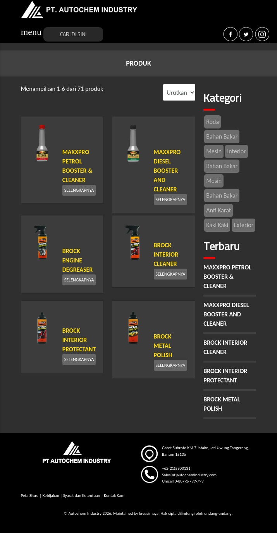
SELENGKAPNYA (79, 190)
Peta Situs (30, 495)
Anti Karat (218, 210)
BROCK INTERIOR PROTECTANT (79, 340)
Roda (212, 121)
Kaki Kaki (217, 225)
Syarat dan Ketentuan (81, 495)
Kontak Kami (114, 495)
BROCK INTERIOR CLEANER (166, 254)
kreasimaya (148, 513)
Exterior (243, 225)
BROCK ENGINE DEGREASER (77, 260)
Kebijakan (51, 495)
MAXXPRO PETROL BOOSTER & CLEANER (227, 277)
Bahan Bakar (221, 136)
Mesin (214, 151)
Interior (236, 151)
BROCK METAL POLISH (163, 346)
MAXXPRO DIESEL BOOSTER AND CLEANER (167, 170)
